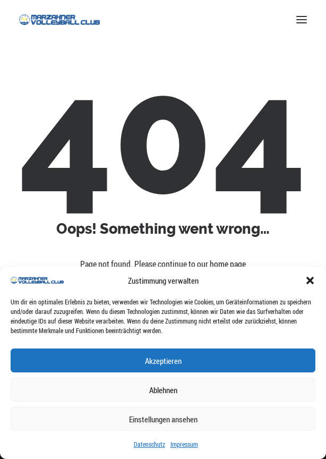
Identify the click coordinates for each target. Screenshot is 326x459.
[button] (310, 280)
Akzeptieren (163, 360)
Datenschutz (149, 444)
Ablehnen (163, 390)
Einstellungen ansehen (163, 419)
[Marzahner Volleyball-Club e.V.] (59, 19)
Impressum (184, 444)
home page (228, 264)
